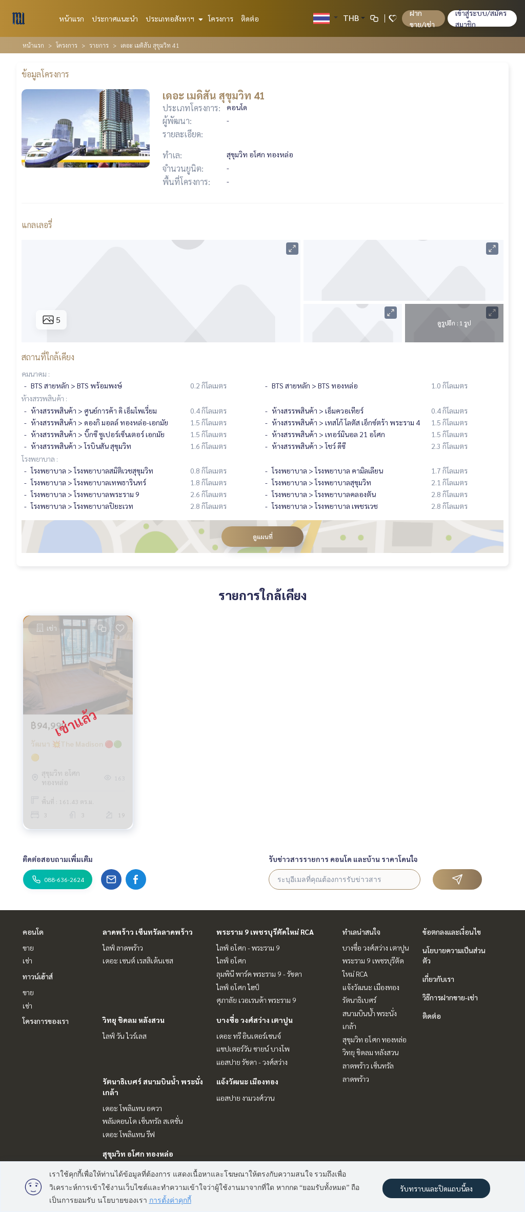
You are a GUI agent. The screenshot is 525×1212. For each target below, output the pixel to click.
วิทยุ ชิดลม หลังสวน (134, 1019)
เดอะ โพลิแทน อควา (132, 1108)
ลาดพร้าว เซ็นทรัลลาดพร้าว (148, 931)
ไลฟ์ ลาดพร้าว (123, 947)
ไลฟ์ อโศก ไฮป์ (237, 987)
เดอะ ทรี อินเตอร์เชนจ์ (248, 1035)
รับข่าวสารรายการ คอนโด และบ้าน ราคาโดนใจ (343, 859)
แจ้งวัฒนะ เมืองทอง (247, 1081)
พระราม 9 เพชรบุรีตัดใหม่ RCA (265, 931)
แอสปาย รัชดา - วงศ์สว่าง (252, 1061)
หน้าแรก (71, 18)
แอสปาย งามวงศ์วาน (245, 1097)
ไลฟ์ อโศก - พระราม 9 (248, 947)
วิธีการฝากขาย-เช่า (450, 997)
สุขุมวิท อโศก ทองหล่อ (138, 1153)
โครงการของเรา (46, 1020)
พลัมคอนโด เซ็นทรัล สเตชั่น (143, 1120)
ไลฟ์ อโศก (231, 960)
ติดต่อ (250, 18)
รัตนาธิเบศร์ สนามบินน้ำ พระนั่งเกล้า (369, 1013)
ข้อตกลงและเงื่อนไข (451, 931)
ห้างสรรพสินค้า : (44, 398)
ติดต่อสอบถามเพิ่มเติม (58, 859)
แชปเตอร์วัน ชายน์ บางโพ (253, 1048)
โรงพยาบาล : (40, 458)
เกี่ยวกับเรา (438, 978)
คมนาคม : (36, 373)
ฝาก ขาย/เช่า (422, 18)
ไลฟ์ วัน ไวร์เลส (125, 1035)
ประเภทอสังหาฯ (173, 18)
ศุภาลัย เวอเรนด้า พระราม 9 (256, 999)
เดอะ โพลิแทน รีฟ (129, 1134)
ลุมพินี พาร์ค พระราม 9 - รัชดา (259, 973)
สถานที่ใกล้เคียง (48, 357)
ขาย (28, 947)
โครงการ (220, 18)
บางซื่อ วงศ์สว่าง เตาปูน (254, 1019)
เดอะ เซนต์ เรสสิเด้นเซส (138, 960)
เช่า (27, 960)
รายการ (99, 45)
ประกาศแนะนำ (115, 18)
